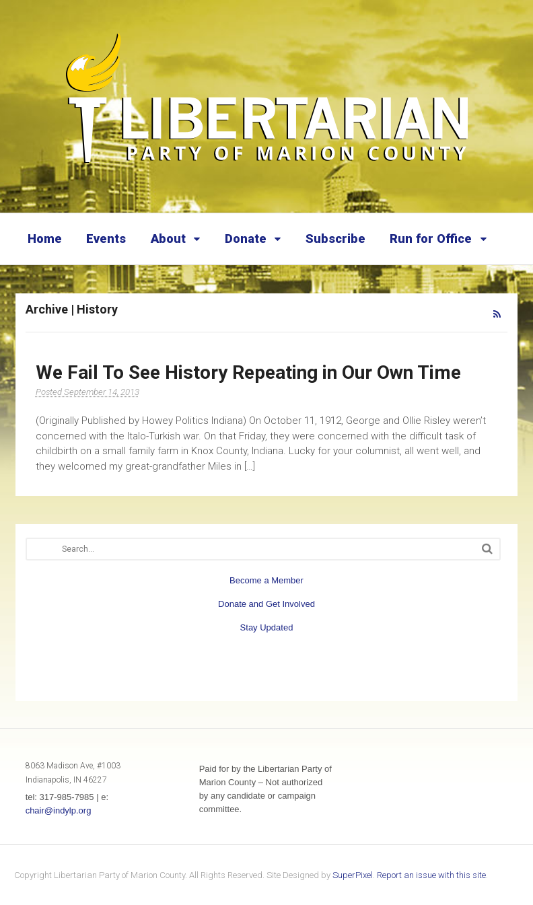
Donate (245, 238)
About (168, 238)
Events (106, 238)
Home (45, 238)
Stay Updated (266, 627)
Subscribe (335, 238)
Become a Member (266, 580)
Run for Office (431, 238)
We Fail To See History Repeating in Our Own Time (248, 372)
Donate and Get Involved (266, 604)
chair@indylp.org (59, 810)
